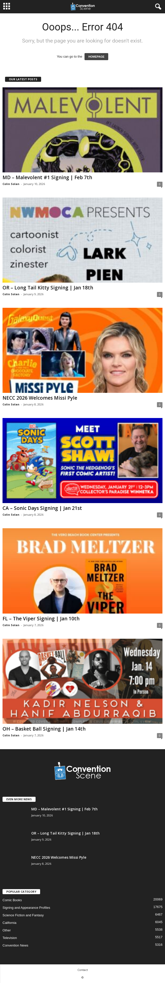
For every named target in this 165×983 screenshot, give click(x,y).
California (9, 923)
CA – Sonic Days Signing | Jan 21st (42, 508)
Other (7, 930)
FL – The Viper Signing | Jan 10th (41, 618)
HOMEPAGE (96, 56)
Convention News (15, 945)
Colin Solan (11, 184)
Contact (82, 970)
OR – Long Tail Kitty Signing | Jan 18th (48, 287)
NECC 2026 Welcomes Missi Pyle (40, 398)
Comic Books (12, 900)
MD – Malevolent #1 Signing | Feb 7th (47, 177)
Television (10, 938)
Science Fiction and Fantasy (23, 915)
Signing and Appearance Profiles (26, 908)
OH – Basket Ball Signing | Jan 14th (44, 729)
